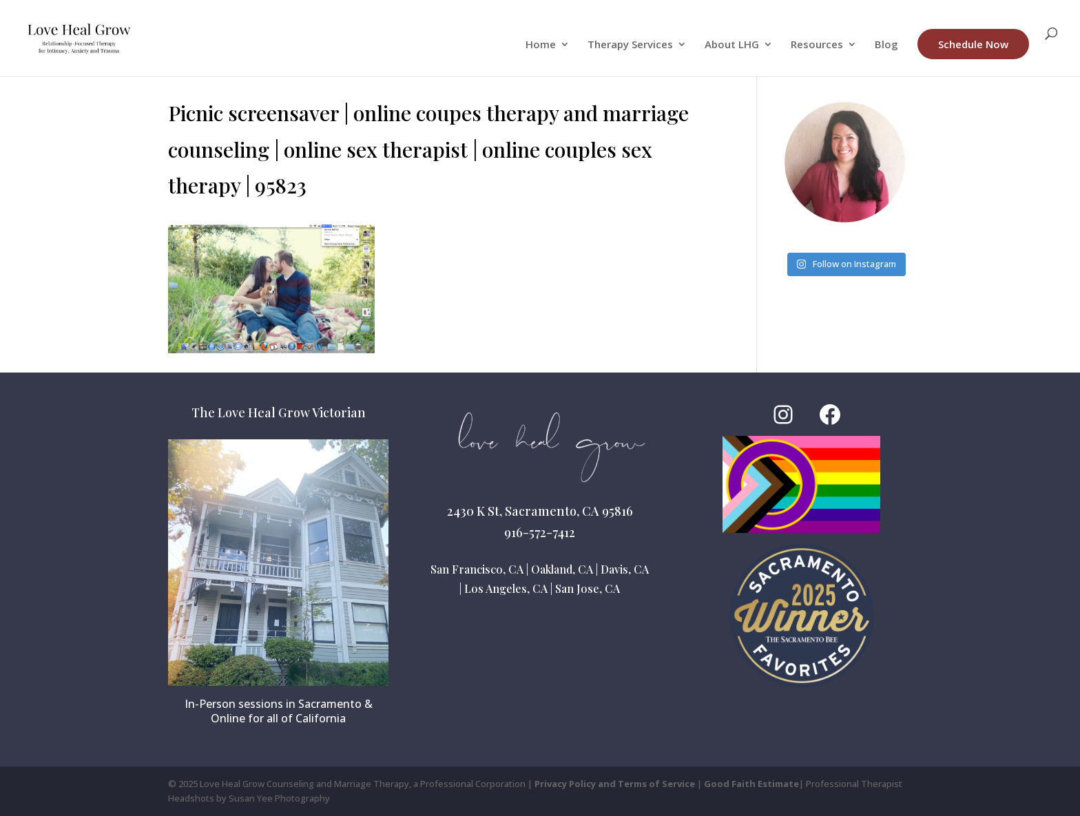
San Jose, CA (587, 588)
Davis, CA (625, 569)
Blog (886, 45)
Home (541, 45)
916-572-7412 (539, 532)
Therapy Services (630, 45)
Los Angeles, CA (506, 588)
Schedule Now (973, 44)
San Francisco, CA (476, 569)
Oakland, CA (562, 569)
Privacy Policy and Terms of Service (614, 783)
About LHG (732, 45)
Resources (817, 45)
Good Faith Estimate (751, 783)
